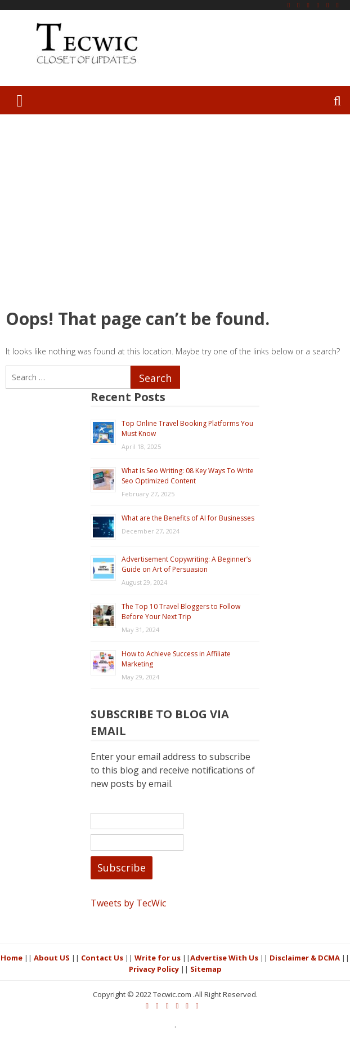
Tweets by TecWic (128, 903)
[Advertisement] (175, 210)
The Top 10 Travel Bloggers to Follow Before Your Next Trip (181, 611)
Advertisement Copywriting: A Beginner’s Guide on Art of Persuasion (186, 564)
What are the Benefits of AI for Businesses (188, 518)
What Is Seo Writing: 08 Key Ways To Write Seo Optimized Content (188, 476)
